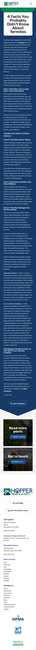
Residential (7, 591)
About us (6, 595)
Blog (5, 600)
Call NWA (19, 503)
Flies (5, 567)
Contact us (17, 462)
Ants (5, 562)
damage (22, 42)
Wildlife (6, 581)
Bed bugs (7, 565)
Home (5, 589)
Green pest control (10, 604)
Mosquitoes (7, 569)
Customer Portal (9, 607)
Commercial (7, 593)
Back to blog (19, 437)
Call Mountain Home (19, 511)
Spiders (6, 576)
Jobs (5, 602)
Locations (7, 598)
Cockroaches (8, 571)
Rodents (6, 574)
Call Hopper (19, 403)
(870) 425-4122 (9, 554)
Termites (6, 578)
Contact (6, 609)
